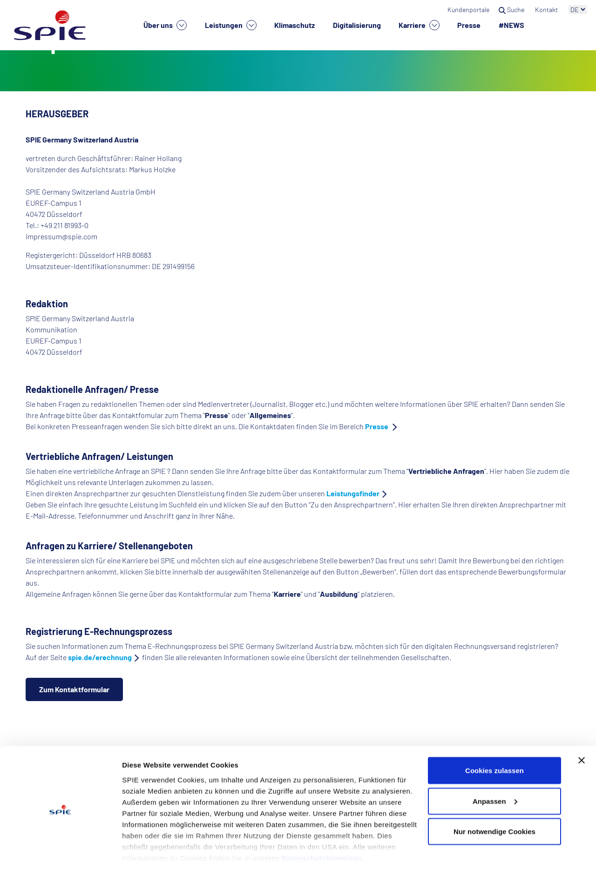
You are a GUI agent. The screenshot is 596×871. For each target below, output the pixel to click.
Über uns (165, 25)
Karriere (419, 25)
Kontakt (547, 10)
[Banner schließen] (581, 730)
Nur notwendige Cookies (494, 801)
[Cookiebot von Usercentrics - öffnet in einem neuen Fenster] (60, 853)
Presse (469, 24)
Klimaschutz (294, 24)
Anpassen (495, 771)
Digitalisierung (357, 24)
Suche (512, 10)
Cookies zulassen (494, 740)
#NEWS (511, 24)
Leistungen (231, 25)
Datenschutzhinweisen (322, 828)
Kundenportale (468, 10)
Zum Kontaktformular (74, 689)
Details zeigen (145, 853)
